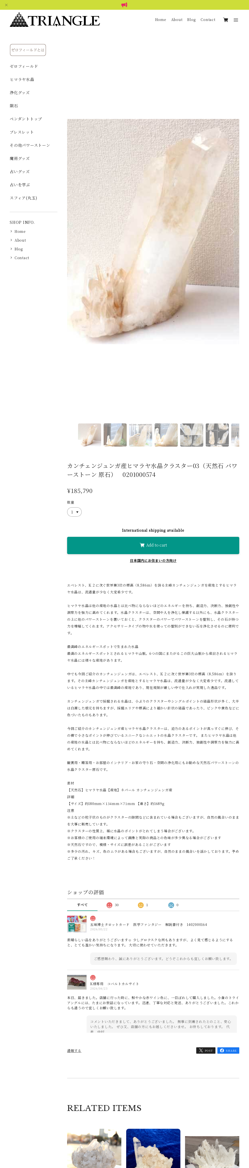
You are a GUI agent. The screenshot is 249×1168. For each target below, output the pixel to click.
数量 (70, 502)
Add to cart (153, 545)
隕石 (14, 105)
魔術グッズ (20, 158)
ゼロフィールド (24, 66)
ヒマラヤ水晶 (22, 79)
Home (160, 19)
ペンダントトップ (26, 119)
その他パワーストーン (30, 145)
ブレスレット (22, 132)
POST (209, 1050)
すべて (82, 904)
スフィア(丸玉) (23, 198)
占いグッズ (20, 171)
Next (232, 238)
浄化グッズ (20, 92)
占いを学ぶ (20, 184)
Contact (208, 19)
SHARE (231, 1050)
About (177, 19)
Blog (191, 19)
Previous (74, 238)
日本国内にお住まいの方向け (153, 560)
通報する (74, 1050)
